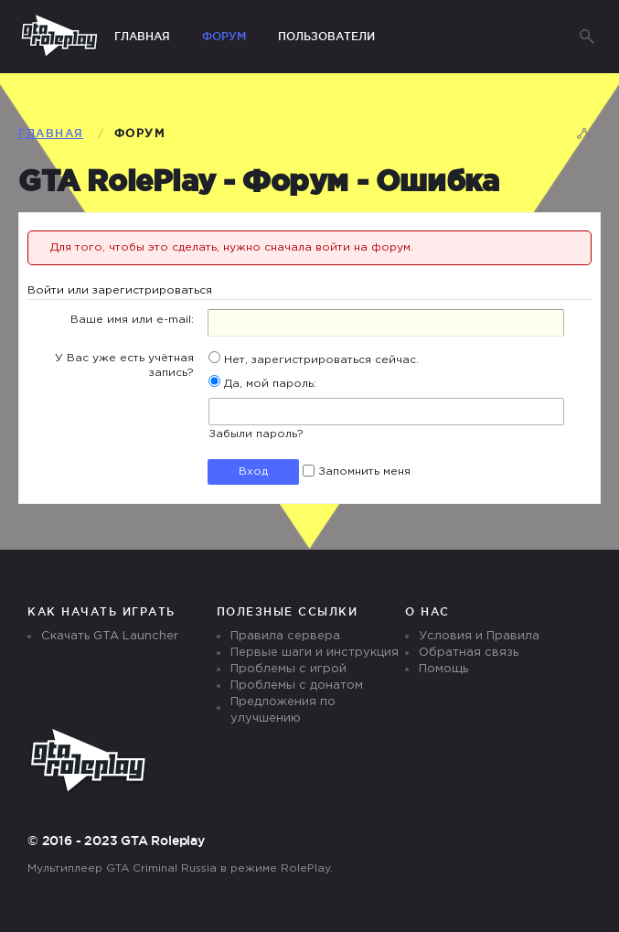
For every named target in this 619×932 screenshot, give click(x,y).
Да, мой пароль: (262, 384)
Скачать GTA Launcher (109, 636)
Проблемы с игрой (288, 669)
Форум (224, 36)
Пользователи (326, 36)
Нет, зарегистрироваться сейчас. (313, 360)
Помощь (443, 669)
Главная (142, 36)
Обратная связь (468, 653)
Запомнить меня (357, 471)
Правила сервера (285, 636)
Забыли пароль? (256, 434)
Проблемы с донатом (296, 685)
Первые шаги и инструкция (314, 653)
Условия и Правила (479, 636)
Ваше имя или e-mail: (132, 320)
